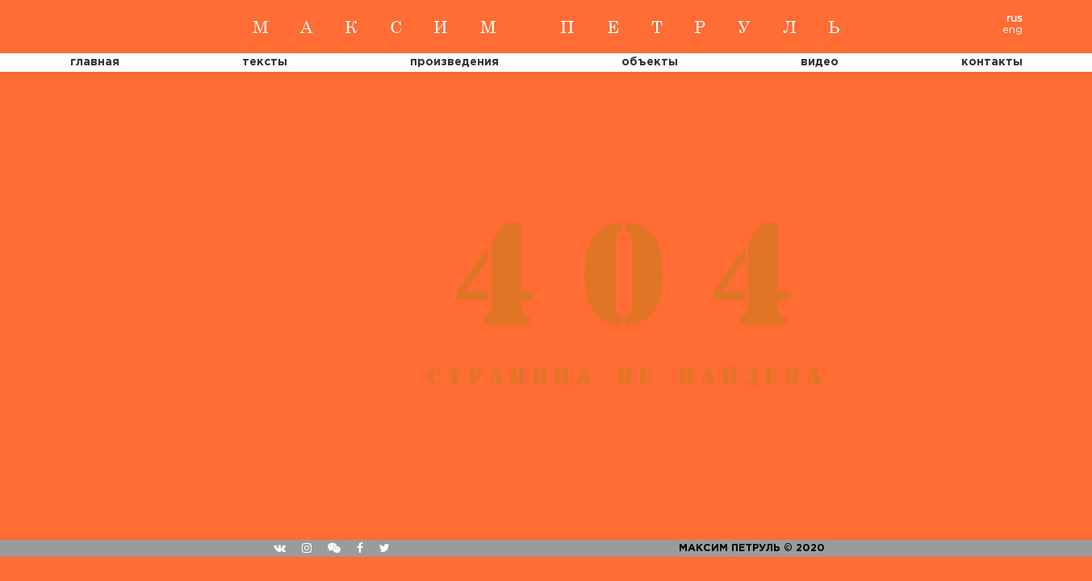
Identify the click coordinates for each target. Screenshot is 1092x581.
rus (1014, 19)
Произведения (454, 62)
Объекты (649, 62)
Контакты (992, 62)
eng (1012, 30)
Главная (94, 62)
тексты (264, 62)
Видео (820, 62)
